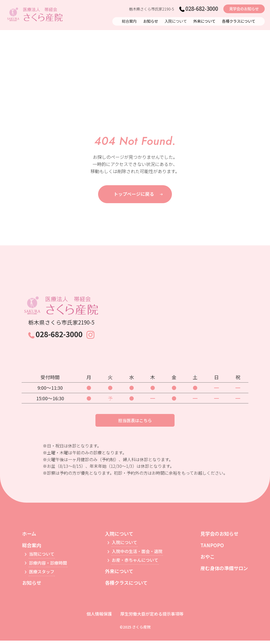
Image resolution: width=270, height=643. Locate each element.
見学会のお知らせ (243, 10)
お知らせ (143, 22)
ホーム (29, 535)
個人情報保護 (99, 616)
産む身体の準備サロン (224, 570)
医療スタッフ (41, 574)
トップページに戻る (134, 196)
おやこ (207, 558)
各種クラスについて (237, 22)
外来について (201, 22)
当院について (41, 556)
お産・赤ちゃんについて (135, 562)
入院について (170, 22)
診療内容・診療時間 (48, 565)
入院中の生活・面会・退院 (137, 553)
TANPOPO (212, 547)
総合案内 (120, 22)
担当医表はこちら (135, 423)
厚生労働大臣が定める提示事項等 (152, 616)
